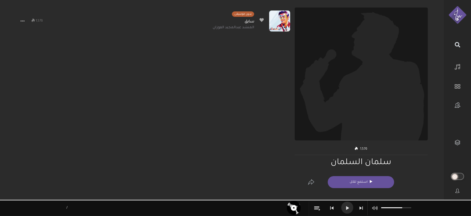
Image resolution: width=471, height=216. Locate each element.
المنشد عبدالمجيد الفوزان (233, 28)
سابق (249, 22)
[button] (23, 21)
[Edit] (311, 182)
